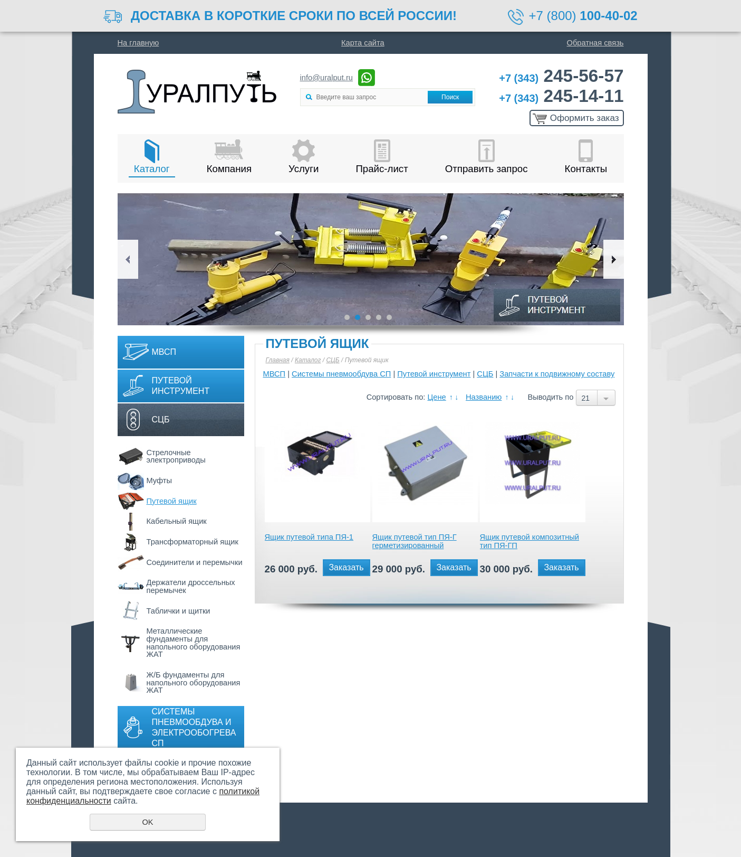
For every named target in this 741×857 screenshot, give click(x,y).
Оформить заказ (584, 118)
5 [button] (389, 317)
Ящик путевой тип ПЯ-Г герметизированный (414, 541)
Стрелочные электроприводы (176, 456)
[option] (371, 259)
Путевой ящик (172, 501)
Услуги (303, 168)
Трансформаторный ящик (192, 542)
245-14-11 (561, 96)
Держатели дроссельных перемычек (191, 586)
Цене (437, 397)
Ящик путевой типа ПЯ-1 (309, 537)
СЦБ (161, 419)
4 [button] (378, 317)
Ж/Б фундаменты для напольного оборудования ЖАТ (193, 682)
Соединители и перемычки (195, 562)
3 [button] (368, 317)
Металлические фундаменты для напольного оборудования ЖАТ (193, 642)
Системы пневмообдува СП (341, 374)
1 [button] (347, 317)
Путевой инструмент (181, 385)
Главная (278, 360)
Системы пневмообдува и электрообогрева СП (194, 727)
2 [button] (357, 317)
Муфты (159, 480)
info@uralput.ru (326, 77)
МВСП (164, 351)
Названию (484, 397)
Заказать (346, 567)
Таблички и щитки (178, 611)
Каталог (152, 168)
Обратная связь (595, 43)
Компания (229, 168)
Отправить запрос (486, 168)
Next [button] (613, 259)
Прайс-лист (381, 168)
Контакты (586, 168)
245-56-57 (561, 76)
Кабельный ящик (177, 521)
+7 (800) (583, 15)
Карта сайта (362, 43)
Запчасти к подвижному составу (556, 374)
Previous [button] (128, 259)
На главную (138, 43)
